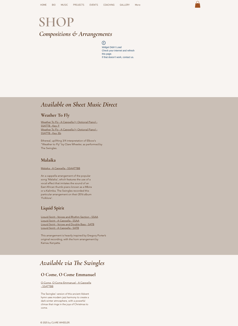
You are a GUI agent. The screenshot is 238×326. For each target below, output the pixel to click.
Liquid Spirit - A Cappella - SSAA (60, 220)
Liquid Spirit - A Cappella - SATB (60, 228)
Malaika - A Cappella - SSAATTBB (60, 168)
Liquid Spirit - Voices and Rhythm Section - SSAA (69, 216)
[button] (197, 4)
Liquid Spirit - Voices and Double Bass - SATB (67, 224)
